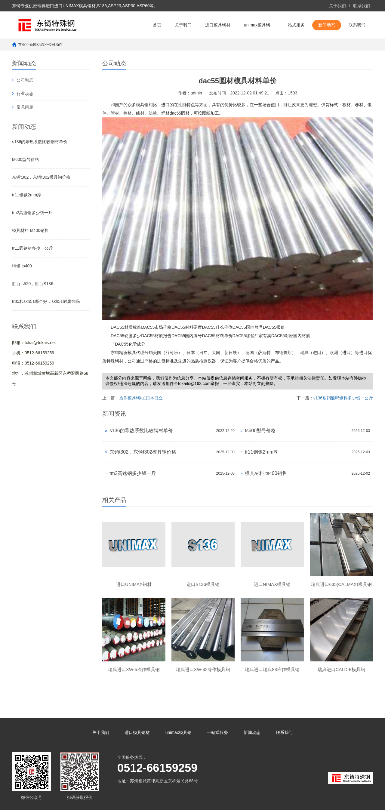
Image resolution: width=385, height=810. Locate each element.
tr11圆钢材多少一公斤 (32, 248)
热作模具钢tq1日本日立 (141, 398)
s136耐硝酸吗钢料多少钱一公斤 (343, 398)
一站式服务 (294, 25)
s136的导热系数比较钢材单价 (39, 141)
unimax (296, 802)
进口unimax (314, 802)
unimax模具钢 (257, 25)
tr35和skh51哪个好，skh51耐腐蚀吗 (46, 301)
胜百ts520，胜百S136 (32, 283)
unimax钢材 (336, 802)
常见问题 (25, 107)
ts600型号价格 (25, 159)
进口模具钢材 (217, 25)
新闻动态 (326, 25)
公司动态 (55, 44)
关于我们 (337, 5)
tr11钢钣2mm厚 (26, 194)
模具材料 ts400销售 (30, 230)
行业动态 (25, 93)
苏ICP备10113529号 (171, 802)
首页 (157, 25)
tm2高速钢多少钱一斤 (32, 212)
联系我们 (361, 5)
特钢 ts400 (22, 265)
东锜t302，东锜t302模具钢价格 (41, 177)
